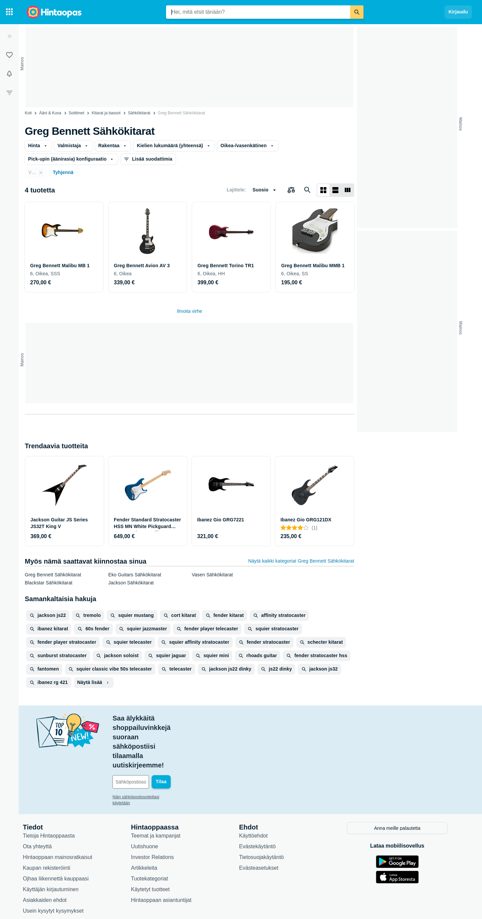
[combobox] (258, 12)
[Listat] (9, 55)
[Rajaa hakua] (9, 92)
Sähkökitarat (139, 113)
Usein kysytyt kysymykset (59, 863)
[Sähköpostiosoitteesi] (163, 735)
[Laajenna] (9, 36)
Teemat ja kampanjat (161, 788)
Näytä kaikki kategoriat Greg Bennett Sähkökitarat (301, 561)
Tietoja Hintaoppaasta (55, 788)
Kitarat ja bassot (106, 113)
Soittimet (76, 113)
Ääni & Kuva (50, 113)
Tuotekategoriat (155, 831)
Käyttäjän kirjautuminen (56, 841)
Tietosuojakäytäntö (267, 809)
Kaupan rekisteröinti (52, 820)
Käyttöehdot (259, 788)
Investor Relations (158, 809)
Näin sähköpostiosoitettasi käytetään (151, 750)
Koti (28, 113)
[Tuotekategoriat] (9, 12)
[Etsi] (357, 12)
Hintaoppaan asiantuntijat (167, 852)
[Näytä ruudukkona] (323, 190)
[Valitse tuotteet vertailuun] (291, 190)
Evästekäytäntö (263, 798)
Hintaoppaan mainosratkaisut (63, 809)
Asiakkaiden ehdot (51, 852)
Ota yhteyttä (43, 798)
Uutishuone (150, 798)
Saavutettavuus (47, 873)
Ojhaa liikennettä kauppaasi (62, 831)
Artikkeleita (150, 820)
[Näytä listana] (335, 190)
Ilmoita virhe (189, 311)
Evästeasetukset (264, 820)
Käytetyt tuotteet (156, 841)
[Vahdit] (9, 73)
